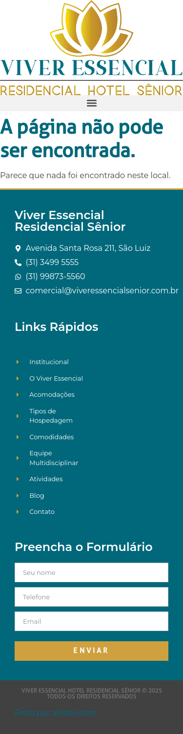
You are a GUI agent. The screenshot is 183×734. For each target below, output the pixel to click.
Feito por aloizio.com (56, 712)
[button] (91, 103)
